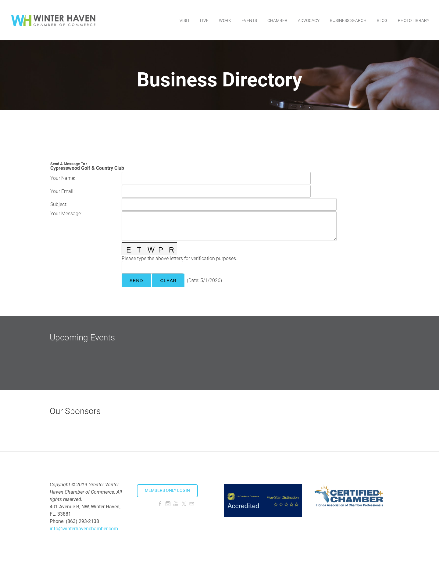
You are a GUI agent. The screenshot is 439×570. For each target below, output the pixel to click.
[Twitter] (183, 504)
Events (249, 19)
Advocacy (308, 19)
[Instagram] (168, 504)
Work (225, 19)
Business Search (348, 19)
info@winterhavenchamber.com (84, 529)
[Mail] (191, 504)
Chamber (277, 19)
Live (204, 19)
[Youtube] (175, 504)
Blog (382, 19)
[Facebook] (160, 504)
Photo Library (413, 19)
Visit (185, 19)
